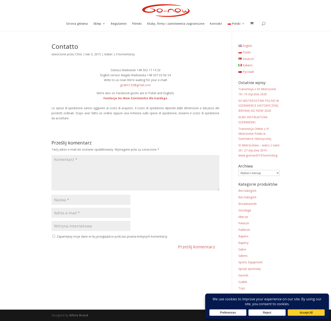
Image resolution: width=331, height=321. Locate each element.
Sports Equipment (250, 262)
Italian (108, 54)
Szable (242, 282)
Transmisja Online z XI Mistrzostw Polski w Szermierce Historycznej (254, 134)
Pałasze (243, 223)
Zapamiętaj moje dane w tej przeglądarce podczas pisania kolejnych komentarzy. (112, 236)
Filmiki (137, 24)
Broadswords (247, 204)
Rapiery (243, 243)
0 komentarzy (125, 54)
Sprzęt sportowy (249, 269)
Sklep (97, 24)
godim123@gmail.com (135, 85)
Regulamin (119, 24)
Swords (243, 275)
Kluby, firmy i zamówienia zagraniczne (175, 24)
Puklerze (244, 230)
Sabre (242, 249)
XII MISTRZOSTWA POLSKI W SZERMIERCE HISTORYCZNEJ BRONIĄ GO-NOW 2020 (258, 106)
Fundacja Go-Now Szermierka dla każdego (135, 98)
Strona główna (77, 24)
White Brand (78, 315)
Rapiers (243, 236)
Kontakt (216, 24)
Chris (78, 54)
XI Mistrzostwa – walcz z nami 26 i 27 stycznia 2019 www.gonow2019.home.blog (258, 150)
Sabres (243, 256)
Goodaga (244, 210)
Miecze (243, 217)
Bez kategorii (247, 191)
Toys (241, 288)
